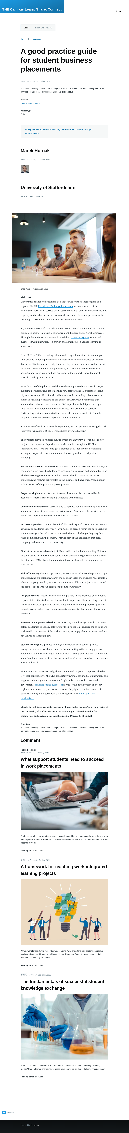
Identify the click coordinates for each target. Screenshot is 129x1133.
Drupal (33, 1125)
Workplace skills (33, 129)
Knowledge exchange (72, 129)
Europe (87, 129)
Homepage (36, 39)
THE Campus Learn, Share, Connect (32, 9)
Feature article (32, 134)
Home (23, 39)
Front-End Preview (43, 28)
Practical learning (51, 129)
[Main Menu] (121, 11)
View (26, 28)
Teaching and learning (30, 103)
